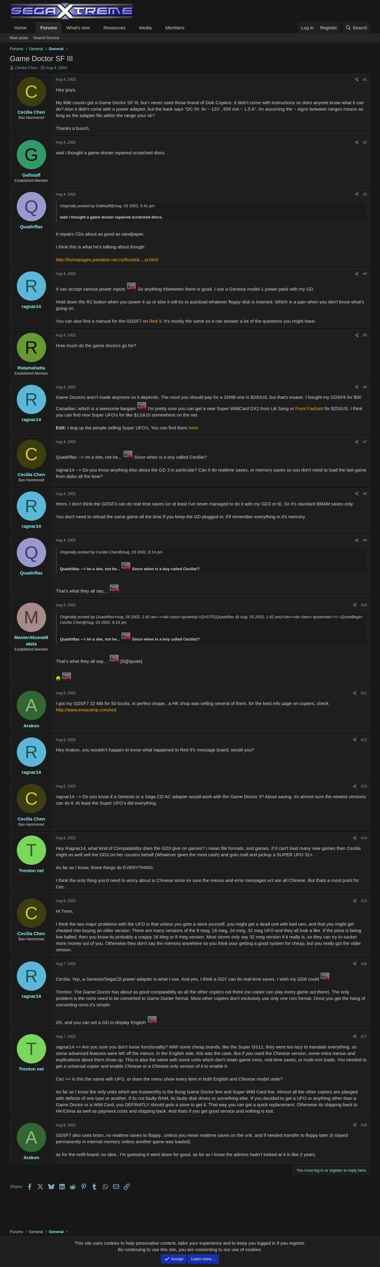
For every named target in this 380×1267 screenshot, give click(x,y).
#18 (364, 1125)
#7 (365, 442)
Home (20, 27)
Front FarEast (309, 408)
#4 (365, 274)
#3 (365, 194)
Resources (115, 27)
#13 (364, 786)
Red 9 (155, 321)
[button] (31, 27)
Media (145, 27)
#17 (364, 1036)
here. (194, 427)
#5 (365, 335)
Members (175, 27)
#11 (364, 693)
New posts (19, 37)
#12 (364, 740)
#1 (365, 79)
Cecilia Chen (26, 67)
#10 (364, 605)
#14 (364, 838)
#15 (364, 901)
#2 (365, 142)
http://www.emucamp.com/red (86, 709)
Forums (48, 27)
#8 (365, 494)
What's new (78, 27)
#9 (365, 540)
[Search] (356, 27)
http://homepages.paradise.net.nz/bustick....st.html (107, 259)
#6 (365, 387)
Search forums (46, 37)
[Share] (357, 79)
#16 (364, 964)
